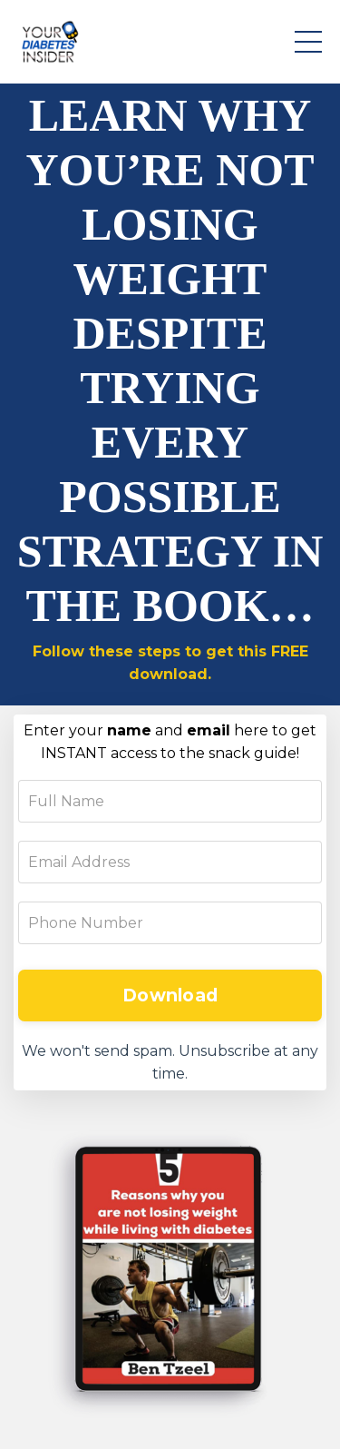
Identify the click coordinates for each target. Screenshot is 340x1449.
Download (170, 995)
